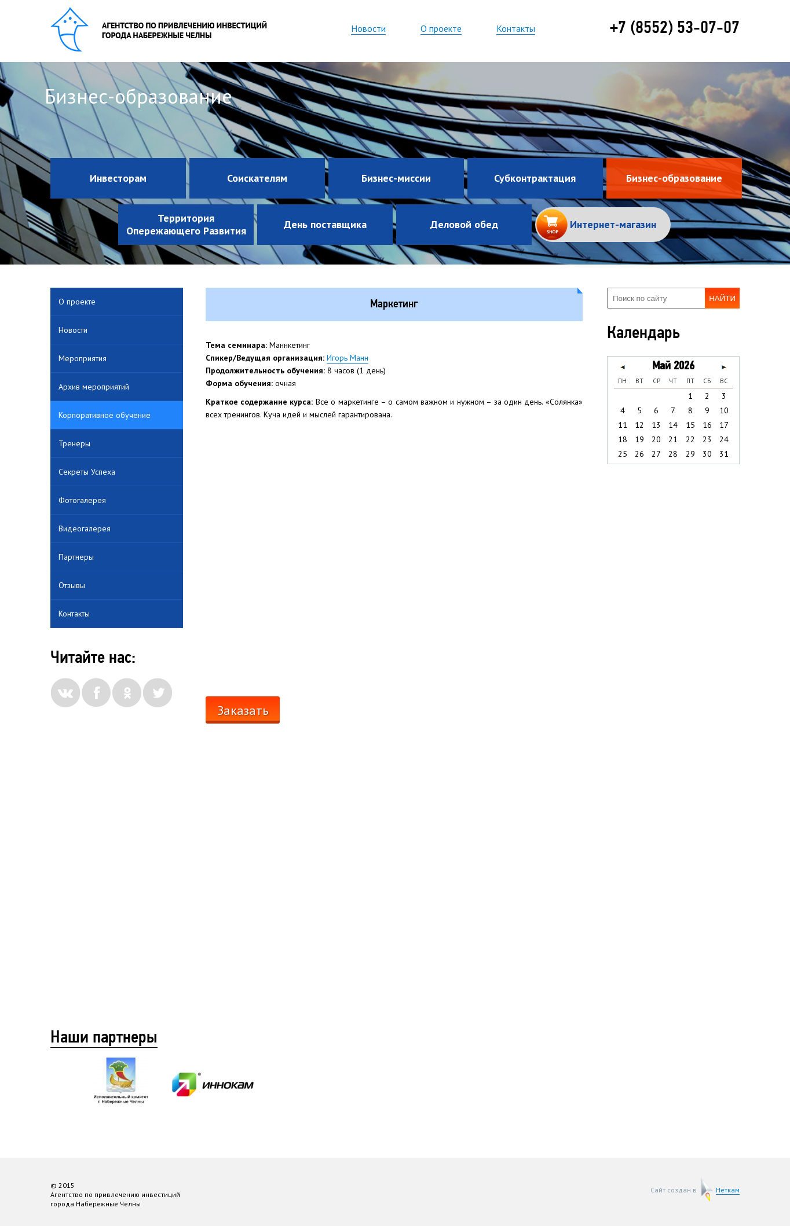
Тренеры (74, 443)
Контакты (515, 28)
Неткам (728, 1190)
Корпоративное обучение (104, 415)
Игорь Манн (347, 358)
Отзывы (71, 585)
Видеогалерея (84, 528)
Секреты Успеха (86, 472)
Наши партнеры (104, 1038)
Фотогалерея (82, 500)
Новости (368, 28)
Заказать (242, 710)
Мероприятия (82, 358)
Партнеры (76, 557)
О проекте (441, 28)
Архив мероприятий (93, 386)
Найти (722, 298)
